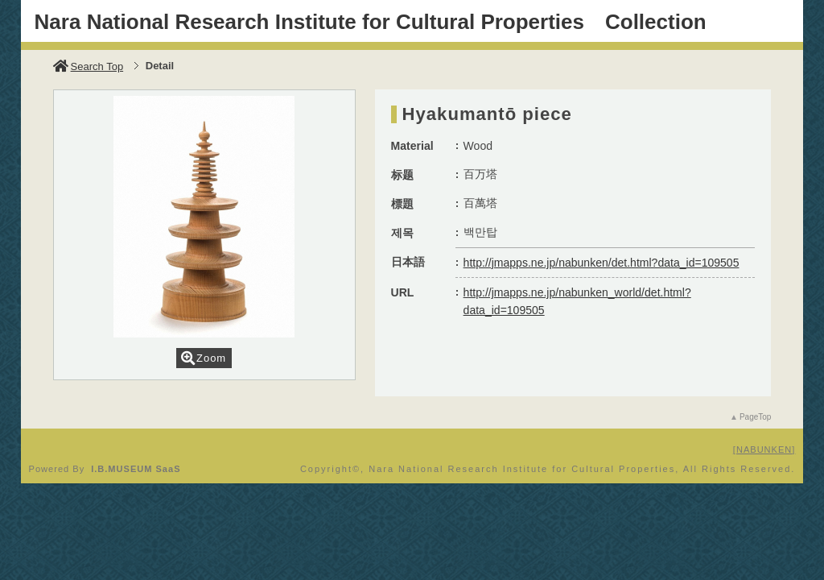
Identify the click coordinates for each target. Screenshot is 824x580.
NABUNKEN (764, 449)
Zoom (203, 358)
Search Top (88, 66)
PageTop (755, 416)
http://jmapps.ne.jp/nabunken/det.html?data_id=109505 (602, 262)
